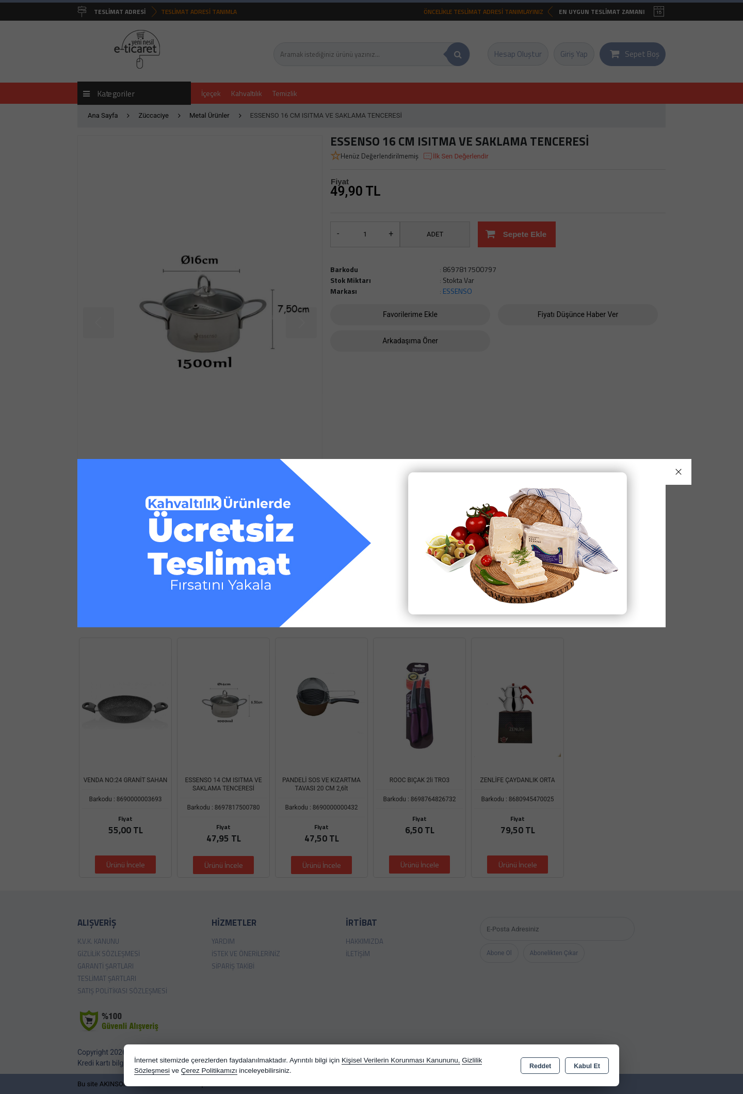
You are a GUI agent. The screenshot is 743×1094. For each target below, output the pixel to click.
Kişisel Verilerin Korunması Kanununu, (401, 1060)
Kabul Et (587, 1066)
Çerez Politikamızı (209, 1070)
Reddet (540, 1066)
